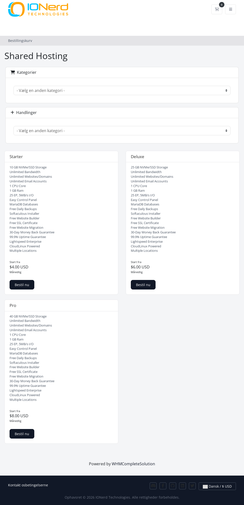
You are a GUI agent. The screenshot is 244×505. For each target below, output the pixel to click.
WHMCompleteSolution (133, 464)
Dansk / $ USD (217, 486)
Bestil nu (22, 284)
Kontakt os (16, 485)
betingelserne (36, 485)
